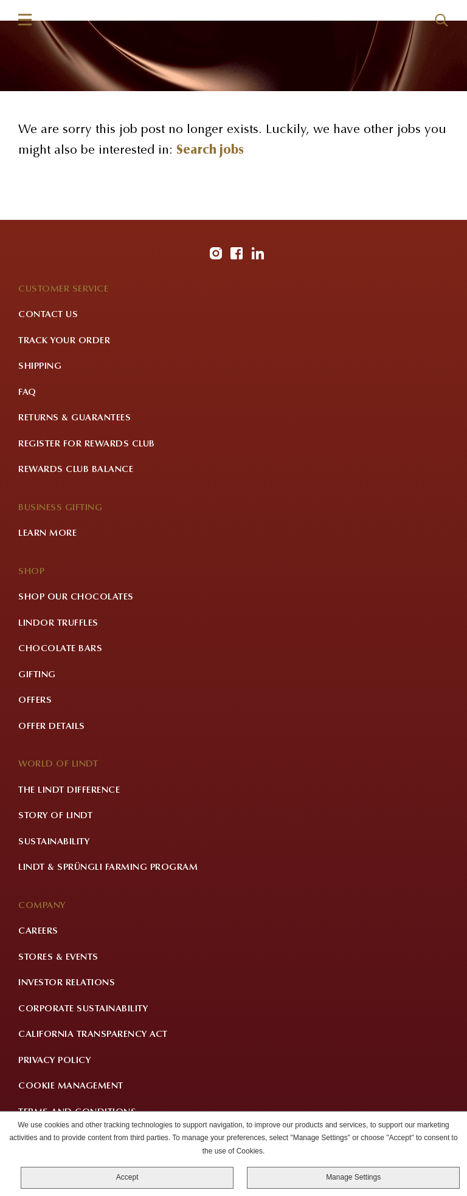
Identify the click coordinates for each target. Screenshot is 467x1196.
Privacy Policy (54, 1060)
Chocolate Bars (60, 649)
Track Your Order (64, 341)
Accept (127, 1177)
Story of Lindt (55, 816)
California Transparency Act (93, 1034)
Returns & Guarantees (74, 418)
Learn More (47, 533)
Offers (35, 700)
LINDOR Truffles (58, 623)
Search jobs (210, 151)
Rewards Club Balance (75, 469)
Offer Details (51, 726)
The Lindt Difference (69, 790)
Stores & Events (58, 957)
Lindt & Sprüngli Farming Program (108, 867)
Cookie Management (70, 1086)
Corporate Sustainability (83, 1009)
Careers (38, 931)
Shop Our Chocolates (76, 597)
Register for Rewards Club (86, 444)
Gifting (37, 675)
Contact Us (48, 315)
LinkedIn (258, 253)
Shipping (39, 366)
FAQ (27, 392)
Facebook (236, 253)
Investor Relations (66, 983)
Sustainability (53, 842)
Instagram (216, 253)
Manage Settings (353, 1177)
